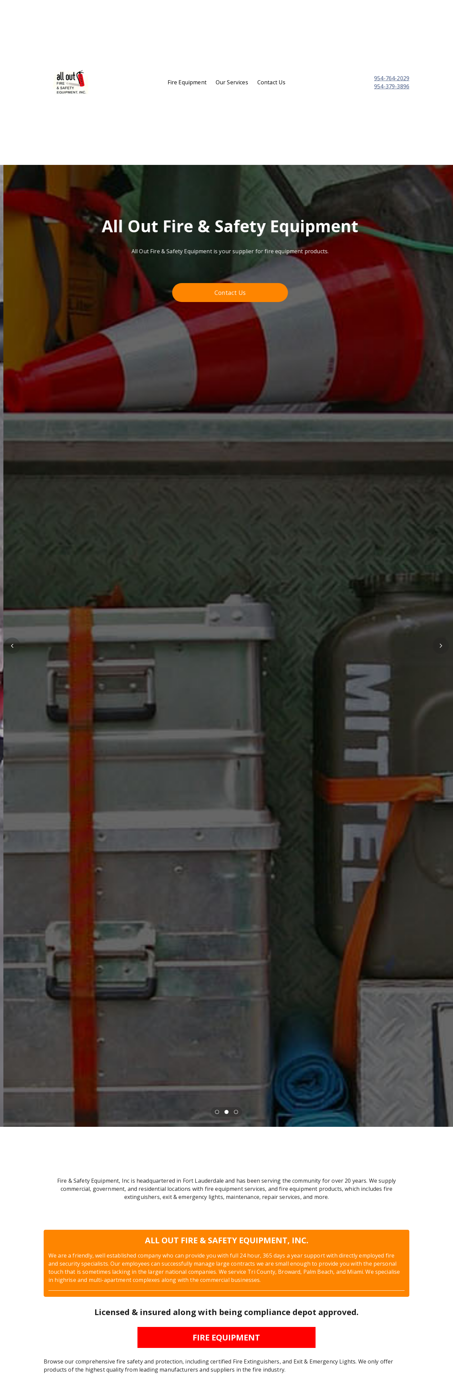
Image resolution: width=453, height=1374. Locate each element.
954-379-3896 (391, 86)
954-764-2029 (391, 78)
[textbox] (367, 82)
